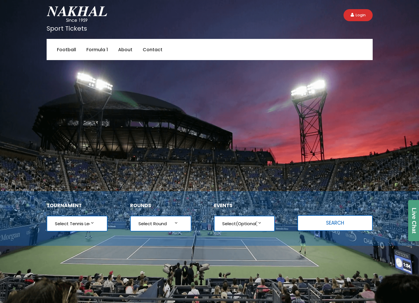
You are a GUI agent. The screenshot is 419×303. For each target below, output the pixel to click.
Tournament (64, 205)
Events (223, 205)
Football (66, 49)
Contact (152, 49)
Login (358, 15)
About (125, 49)
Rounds (140, 205)
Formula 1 (97, 49)
